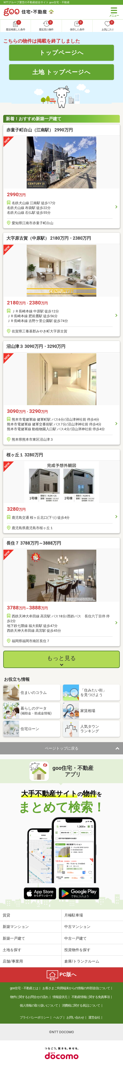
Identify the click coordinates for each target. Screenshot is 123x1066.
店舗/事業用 (13, 961)
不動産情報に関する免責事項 (91, 997)
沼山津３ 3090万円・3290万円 (35, 346)
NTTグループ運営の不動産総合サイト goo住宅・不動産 (37, 2)
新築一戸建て (14, 938)
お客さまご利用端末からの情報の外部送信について (76, 988)
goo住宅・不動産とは (24, 988)
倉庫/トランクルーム (82, 961)
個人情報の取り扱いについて (39, 1005)
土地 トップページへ (61, 72)
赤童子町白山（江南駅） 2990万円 (39, 129)
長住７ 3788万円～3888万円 (33, 543)
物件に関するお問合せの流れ (29, 997)
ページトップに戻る (61, 748)
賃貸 (6, 915)
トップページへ (61, 52)
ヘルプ (57, 1017)
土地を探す (12, 950)
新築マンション (16, 926)
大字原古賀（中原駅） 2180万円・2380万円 (48, 238)
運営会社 (94, 1017)
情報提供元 (60, 997)
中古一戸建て (75, 938)
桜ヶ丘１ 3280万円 (24, 454)
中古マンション (77, 926)
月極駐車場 (73, 915)
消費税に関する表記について (81, 1005)
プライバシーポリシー (34, 1017)
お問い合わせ (75, 1017)
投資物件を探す (77, 950)
